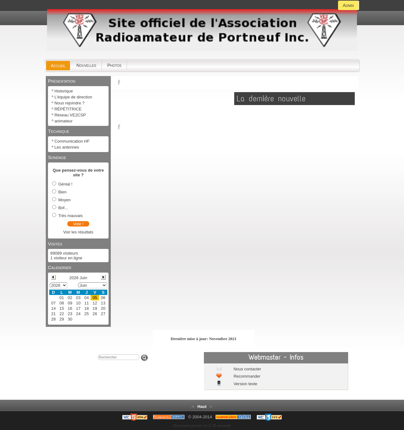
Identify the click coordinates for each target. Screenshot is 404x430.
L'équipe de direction (73, 97)
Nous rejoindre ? (69, 103)
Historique (63, 91)
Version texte (244, 383)
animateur (63, 121)
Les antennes (66, 147)
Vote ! (78, 223)
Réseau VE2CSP (70, 115)
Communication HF (71, 141)
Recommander (246, 376)
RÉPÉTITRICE (67, 109)
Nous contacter (246, 369)
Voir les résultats (78, 232)
